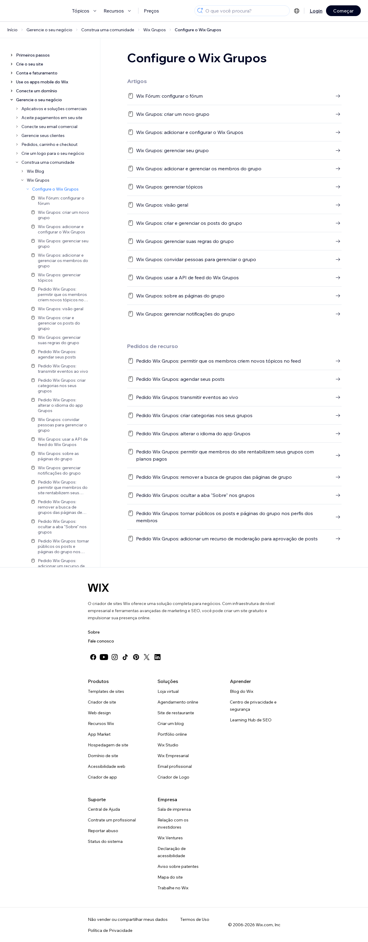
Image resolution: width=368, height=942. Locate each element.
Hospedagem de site (108, 745)
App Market (99, 734)
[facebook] (93, 657)
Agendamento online (178, 702)
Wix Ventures (170, 837)
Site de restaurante (176, 712)
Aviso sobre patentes (178, 866)
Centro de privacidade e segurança (253, 705)
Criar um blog (171, 723)
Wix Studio (168, 745)
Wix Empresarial (173, 755)
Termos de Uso (194, 919)
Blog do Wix (241, 691)
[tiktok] (125, 657)
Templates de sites (106, 691)
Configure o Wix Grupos (198, 29)
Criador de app (102, 777)
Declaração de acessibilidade (172, 852)
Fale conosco (101, 641)
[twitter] (146, 657)
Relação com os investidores (173, 823)
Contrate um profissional (112, 820)
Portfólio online (172, 734)
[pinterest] (136, 657)
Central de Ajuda (104, 809)
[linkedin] (157, 657)
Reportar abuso (103, 830)
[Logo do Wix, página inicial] (98, 588)
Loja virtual (168, 691)
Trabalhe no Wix (173, 887)
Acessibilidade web (106, 766)
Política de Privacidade (110, 930)
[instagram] (114, 657)
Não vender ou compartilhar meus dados (128, 919)
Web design (99, 712)
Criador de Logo (173, 777)
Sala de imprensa (174, 809)
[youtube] (104, 657)
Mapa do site (170, 877)
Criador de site (102, 702)
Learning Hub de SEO (251, 720)
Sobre (94, 632)
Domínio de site (103, 755)
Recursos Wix (101, 723)
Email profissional (175, 766)
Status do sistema (105, 841)
